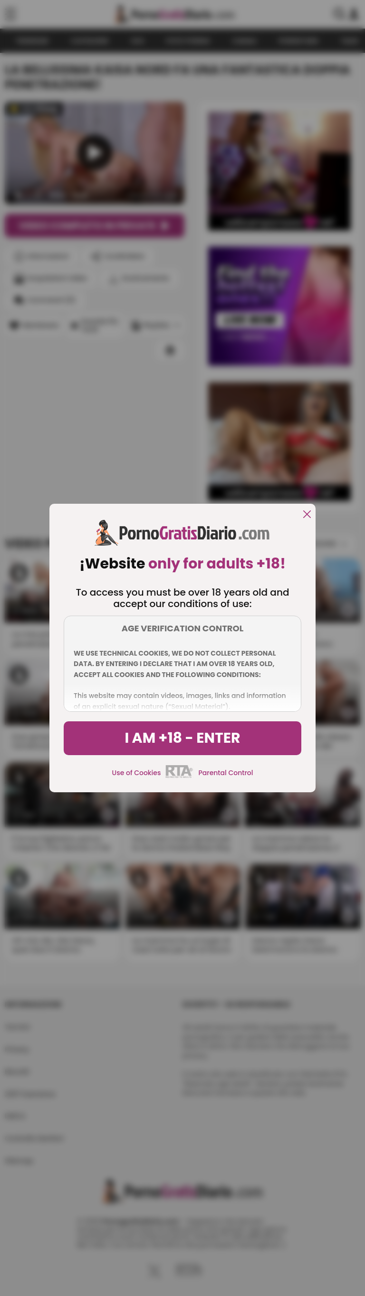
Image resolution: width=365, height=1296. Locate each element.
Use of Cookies (136, 773)
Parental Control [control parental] (225, 773)
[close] (307, 514)
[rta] (179, 776)
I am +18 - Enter (182, 738)
